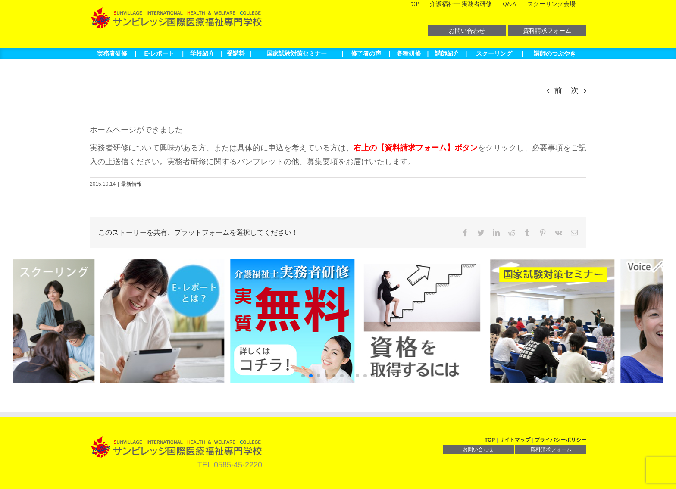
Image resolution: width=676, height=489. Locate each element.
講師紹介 (447, 53)
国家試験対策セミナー (296, 53)
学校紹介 (202, 53)
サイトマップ (514, 440)
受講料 (236, 53)
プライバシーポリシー (560, 440)
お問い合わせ (467, 30)
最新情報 (131, 184)
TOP (490, 440)
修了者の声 (366, 53)
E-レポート (159, 53)
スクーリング (494, 53)
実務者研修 (112, 53)
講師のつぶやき (555, 53)
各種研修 (409, 53)
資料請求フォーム (547, 30)
